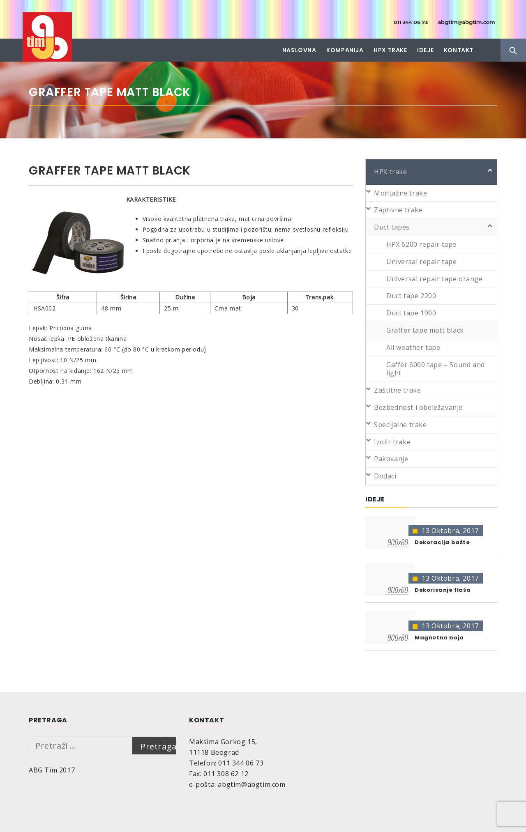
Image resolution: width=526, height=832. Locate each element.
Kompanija (344, 50)
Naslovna (299, 50)
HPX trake (390, 50)
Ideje (425, 50)
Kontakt (458, 50)
